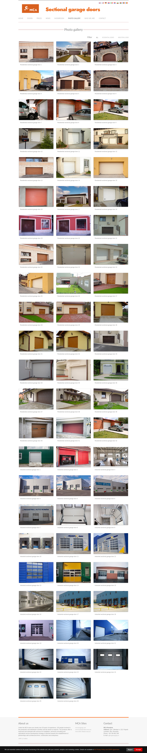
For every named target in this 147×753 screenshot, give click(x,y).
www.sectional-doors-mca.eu (83, 729)
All (97, 37)
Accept (138, 749)
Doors (30, 18)
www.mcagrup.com (80, 727)
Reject (130, 749)
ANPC (20, 738)
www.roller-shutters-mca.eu (82, 731)
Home (20, 18)
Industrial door (123, 37)
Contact (102, 18)
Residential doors (108, 37)
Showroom (59, 18)
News (48, 18)
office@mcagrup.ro (113, 735)
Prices (39, 18)
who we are (89, 18)
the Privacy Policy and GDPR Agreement (106, 749)
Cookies (25, 738)
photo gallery (74, 18)
